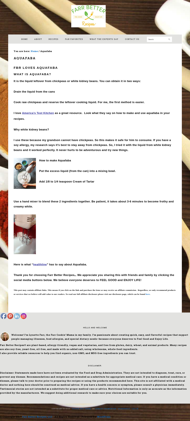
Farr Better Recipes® (95, 16)
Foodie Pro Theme (81, 409)
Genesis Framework (105, 409)
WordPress (124, 409)
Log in (135, 409)
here (148, 294)
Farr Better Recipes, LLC (37, 416)
